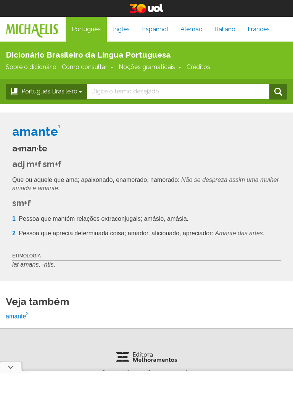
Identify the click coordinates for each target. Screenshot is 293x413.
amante (17, 316)
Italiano (225, 29)
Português (86, 29)
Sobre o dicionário (31, 67)
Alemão (191, 29)
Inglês (121, 29)
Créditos (198, 67)
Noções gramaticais (150, 67)
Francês (259, 29)
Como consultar (87, 67)
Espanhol (155, 29)
